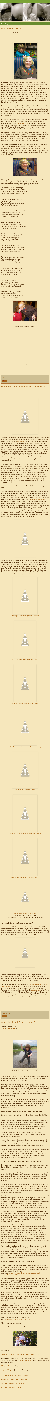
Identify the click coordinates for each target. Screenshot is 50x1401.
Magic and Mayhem (7, 1370)
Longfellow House (22, 123)
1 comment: (6, 378)
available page (36, 990)
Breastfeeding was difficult (37, 499)
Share (4, 380)
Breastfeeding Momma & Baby (25, 789)
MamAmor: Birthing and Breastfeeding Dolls (23, 386)
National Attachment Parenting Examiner (14, 1379)
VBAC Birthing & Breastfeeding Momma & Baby (25, 747)
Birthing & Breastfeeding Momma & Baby (25, 616)
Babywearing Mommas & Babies (25, 913)
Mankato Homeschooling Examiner (12, 1383)
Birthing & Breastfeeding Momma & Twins (25, 703)
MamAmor (20, 441)
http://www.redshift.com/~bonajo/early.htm (17, 1319)
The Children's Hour (11, 28)
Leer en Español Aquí (9, 1028)
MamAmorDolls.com (35, 984)
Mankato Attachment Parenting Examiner (14, 1375)
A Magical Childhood (25, 1360)
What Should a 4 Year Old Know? (18, 1022)
